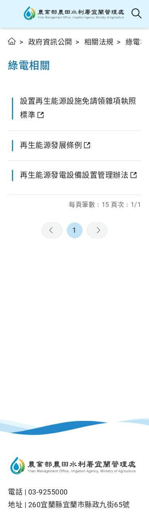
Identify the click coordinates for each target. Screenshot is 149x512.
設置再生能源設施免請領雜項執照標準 (78, 108)
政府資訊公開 (50, 42)
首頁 (12, 41)
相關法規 (99, 42)
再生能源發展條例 (51, 145)
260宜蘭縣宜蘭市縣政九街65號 (79, 504)
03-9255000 (48, 492)
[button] (13, 14)
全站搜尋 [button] (136, 14)
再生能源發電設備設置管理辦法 (74, 175)
